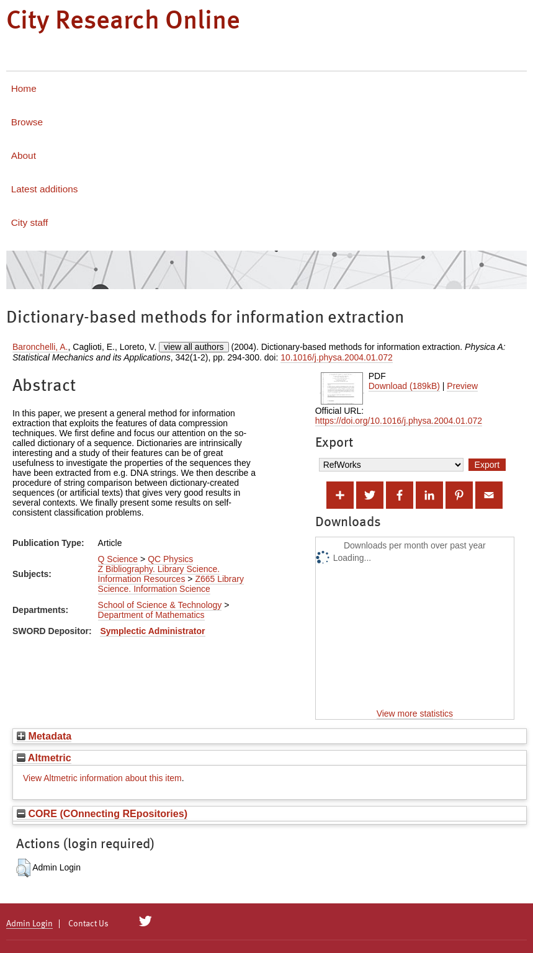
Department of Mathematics (151, 615)
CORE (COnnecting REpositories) (102, 813)
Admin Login (29, 923)
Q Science (118, 559)
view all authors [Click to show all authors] (194, 347)
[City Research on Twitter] (145, 921)
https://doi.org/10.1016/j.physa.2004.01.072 (398, 421)
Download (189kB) (404, 386)
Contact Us (88, 923)
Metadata (44, 735)
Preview (462, 386)
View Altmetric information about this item (102, 778)
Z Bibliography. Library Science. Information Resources (159, 574)
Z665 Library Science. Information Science (171, 584)
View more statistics (415, 713)
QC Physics (170, 559)
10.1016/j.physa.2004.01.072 (336, 357)
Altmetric (44, 757)
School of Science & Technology (160, 605)
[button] (23, 868)
